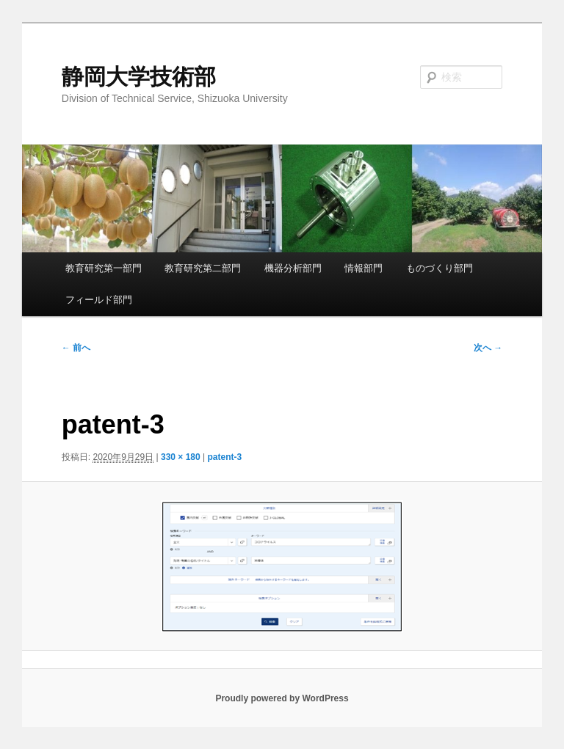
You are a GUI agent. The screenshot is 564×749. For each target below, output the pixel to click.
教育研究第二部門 (202, 268)
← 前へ (76, 348)
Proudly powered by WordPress (281, 698)
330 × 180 (180, 457)
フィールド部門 (98, 299)
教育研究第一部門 (103, 268)
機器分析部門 (293, 268)
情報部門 (363, 268)
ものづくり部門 (439, 268)
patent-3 (225, 457)
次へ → (488, 348)
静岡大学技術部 (139, 77)
